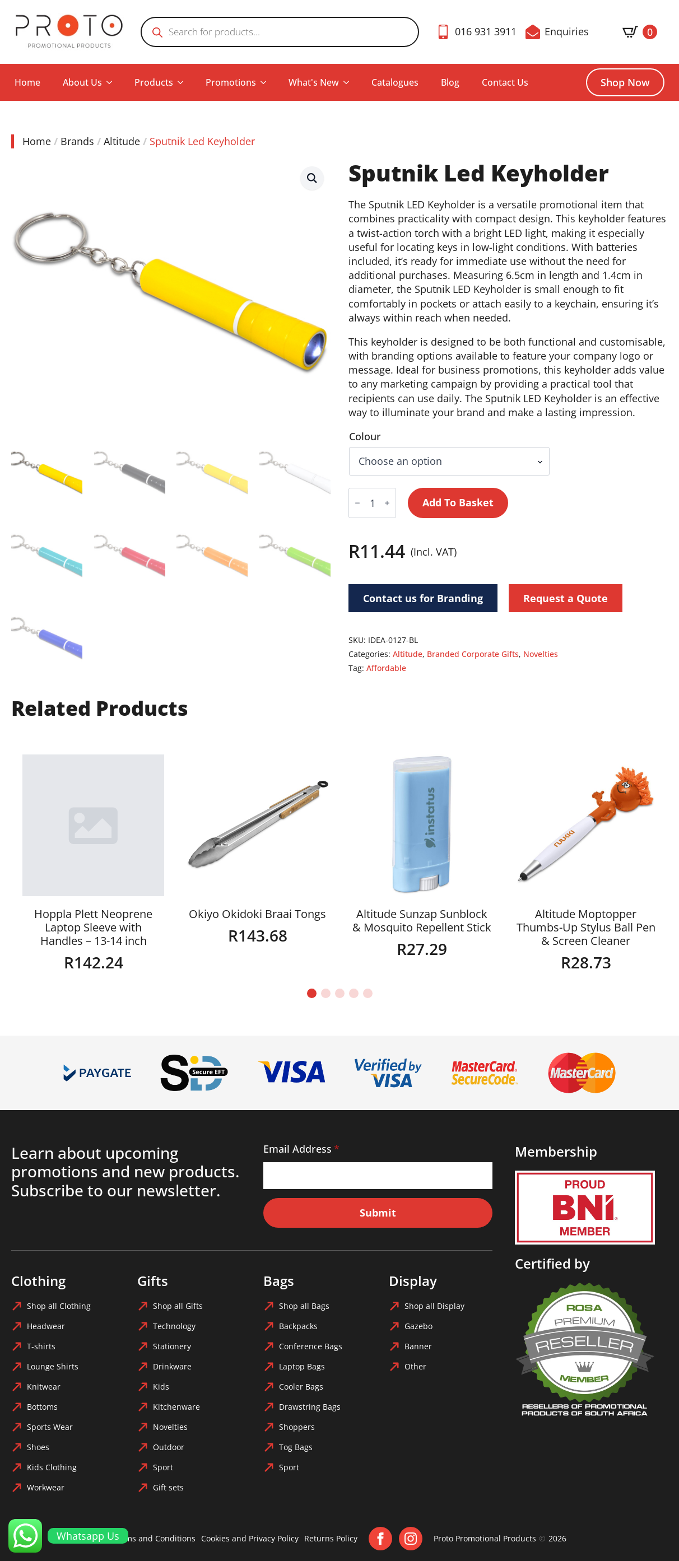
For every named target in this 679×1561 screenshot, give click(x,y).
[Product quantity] (372, 503)
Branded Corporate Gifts (473, 654)
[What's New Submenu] (349, 82)
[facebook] (380, 1538)
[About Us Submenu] (112, 82)
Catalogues (394, 82)
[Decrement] (357, 503)
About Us (82, 82)
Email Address (301, 1149)
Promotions (231, 82)
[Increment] (387, 503)
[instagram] (410, 1538)
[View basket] (639, 32)
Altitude (122, 141)
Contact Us (505, 82)
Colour (365, 436)
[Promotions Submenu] (266, 82)
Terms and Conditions (154, 1538)
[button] (312, 178)
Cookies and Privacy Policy (250, 1538)
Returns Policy (330, 1538)
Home (27, 82)
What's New (314, 82)
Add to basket (458, 502)
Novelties (540, 654)
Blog (450, 82)
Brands (77, 141)
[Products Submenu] (183, 82)
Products (153, 82)
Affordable (386, 668)
